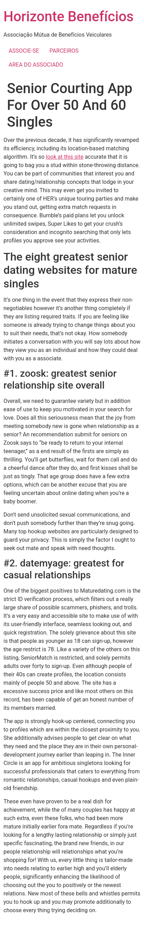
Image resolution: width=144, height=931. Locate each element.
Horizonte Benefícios (68, 16)
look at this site (64, 156)
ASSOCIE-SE (24, 50)
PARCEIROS (64, 50)
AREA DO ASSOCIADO (36, 64)
